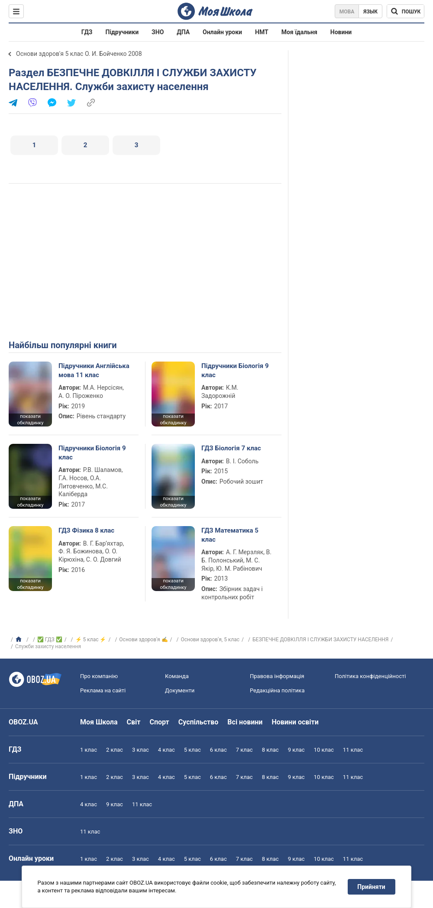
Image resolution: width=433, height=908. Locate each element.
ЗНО (158, 32)
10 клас (324, 749)
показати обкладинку (30, 420)
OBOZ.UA (23, 722)
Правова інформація (277, 676)
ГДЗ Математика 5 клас (230, 535)
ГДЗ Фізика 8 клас (86, 530)
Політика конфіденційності (370, 676)
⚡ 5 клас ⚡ (91, 640)
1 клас (88, 749)
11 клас (353, 749)
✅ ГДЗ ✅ (49, 640)
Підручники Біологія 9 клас (235, 370)
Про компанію (99, 676)
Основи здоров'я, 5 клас (210, 640)
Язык (370, 12)
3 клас (140, 749)
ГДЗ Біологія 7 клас (231, 448)
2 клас (114, 749)
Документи (179, 690)
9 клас (296, 749)
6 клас (218, 749)
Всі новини (244, 722)
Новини (341, 32)
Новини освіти (294, 722)
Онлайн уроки (222, 32)
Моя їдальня (299, 32)
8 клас (270, 749)
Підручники (122, 32)
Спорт (159, 722)
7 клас (244, 749)
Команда (177, 676)
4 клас (166, 749)
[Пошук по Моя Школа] (405, 11)
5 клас (192, 749)
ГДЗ (87, 32)
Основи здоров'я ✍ (143, 640)
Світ (134, 722)
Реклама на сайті (103, 690)
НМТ (261, 32)
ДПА (183, 32)
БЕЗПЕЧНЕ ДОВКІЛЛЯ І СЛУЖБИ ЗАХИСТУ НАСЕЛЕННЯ (320, 640)
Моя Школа (99, 722)
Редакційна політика (277, 690)
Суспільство (198, 722)
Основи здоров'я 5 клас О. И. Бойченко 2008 (79, 53)
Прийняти (371, 886)
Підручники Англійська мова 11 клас (93, 370)
